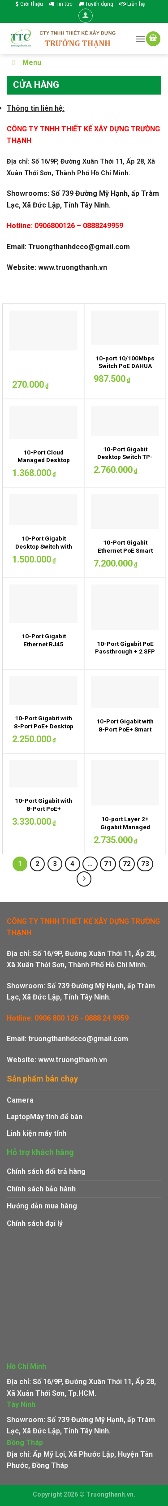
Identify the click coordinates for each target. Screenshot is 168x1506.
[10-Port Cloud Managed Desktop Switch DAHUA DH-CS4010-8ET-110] (43, 422)
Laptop (18, 1116)
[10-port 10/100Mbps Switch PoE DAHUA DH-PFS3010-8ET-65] (125, 328)
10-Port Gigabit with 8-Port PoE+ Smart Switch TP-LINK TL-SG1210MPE (125, 733)
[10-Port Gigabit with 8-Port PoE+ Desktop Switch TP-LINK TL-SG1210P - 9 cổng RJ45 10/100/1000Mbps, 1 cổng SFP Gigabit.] (43, 690)
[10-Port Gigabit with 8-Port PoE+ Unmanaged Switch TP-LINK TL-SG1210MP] (43, 774)
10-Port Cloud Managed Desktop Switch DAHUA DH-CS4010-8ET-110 (43, 464)
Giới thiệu (29, 4)
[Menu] (140, 39)
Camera (20, 1100)
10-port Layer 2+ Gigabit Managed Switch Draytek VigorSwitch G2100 (125, 830)
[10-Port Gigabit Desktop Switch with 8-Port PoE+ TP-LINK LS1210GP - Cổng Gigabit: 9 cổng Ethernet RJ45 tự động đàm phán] (43, 509)
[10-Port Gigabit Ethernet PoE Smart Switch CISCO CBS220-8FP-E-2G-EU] (125, 511)
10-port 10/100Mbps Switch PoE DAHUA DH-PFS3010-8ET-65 (125, 366)
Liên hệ (132, 4)
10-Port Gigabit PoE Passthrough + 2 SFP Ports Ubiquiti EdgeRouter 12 (125, 655)
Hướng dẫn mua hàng (42, 1206)
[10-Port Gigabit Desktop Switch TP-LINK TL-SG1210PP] (125, 421)
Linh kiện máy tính (36, 1133)
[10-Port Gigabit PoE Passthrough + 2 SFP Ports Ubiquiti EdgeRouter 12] (125, 607)
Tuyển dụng (95, 4)
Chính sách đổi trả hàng (46, 1171)
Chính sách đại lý (35, 1223)
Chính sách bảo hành (41, 1189)
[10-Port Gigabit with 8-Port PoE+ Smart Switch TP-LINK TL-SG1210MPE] (125, 692)
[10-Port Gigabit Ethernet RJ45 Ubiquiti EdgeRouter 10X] (43, 603)
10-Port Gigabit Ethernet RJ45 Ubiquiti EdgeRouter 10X (43, 647)
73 (145, 864)
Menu (25, 62)
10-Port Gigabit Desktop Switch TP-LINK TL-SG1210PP (125, 457)
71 (108, 864)
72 (127, 864)
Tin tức (61, 4)
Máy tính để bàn (56, 1116)
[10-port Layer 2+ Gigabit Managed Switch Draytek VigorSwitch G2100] (125, 782)
